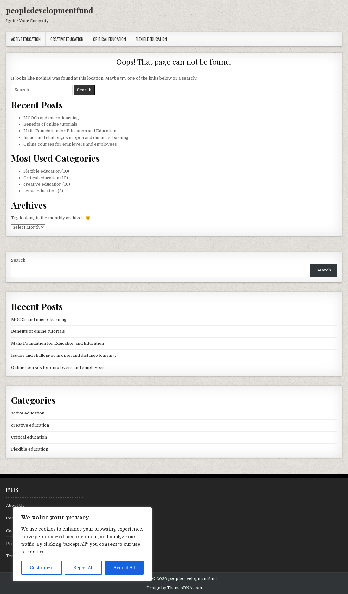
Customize (41, 567)
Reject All (83, 567)
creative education (66, 39)
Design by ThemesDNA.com (174, 588)
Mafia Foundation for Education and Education (69, 130)
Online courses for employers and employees (70, 144)
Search (18, 260)
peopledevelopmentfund (49, 10)
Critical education (109, 39)
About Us (15, 505)
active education (26, 39)
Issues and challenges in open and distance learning (75, 137)
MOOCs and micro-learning (51, 117)
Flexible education (151, 39)
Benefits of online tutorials (50, 124)
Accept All (124, 567)
